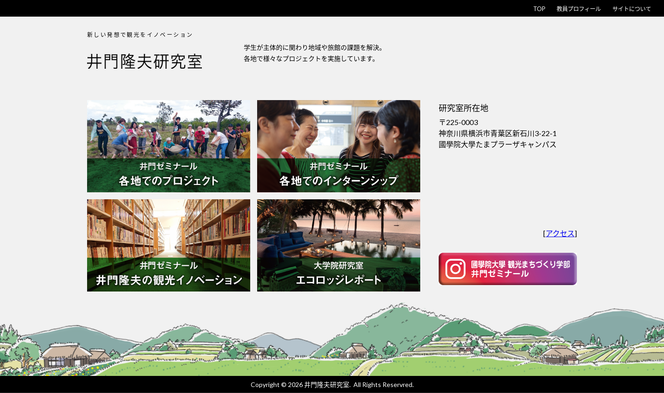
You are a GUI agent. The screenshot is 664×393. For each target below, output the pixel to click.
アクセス (560, 233)
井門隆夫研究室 (326, 384)
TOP (501, 8)
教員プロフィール (553, 8)
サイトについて (623, 8)
